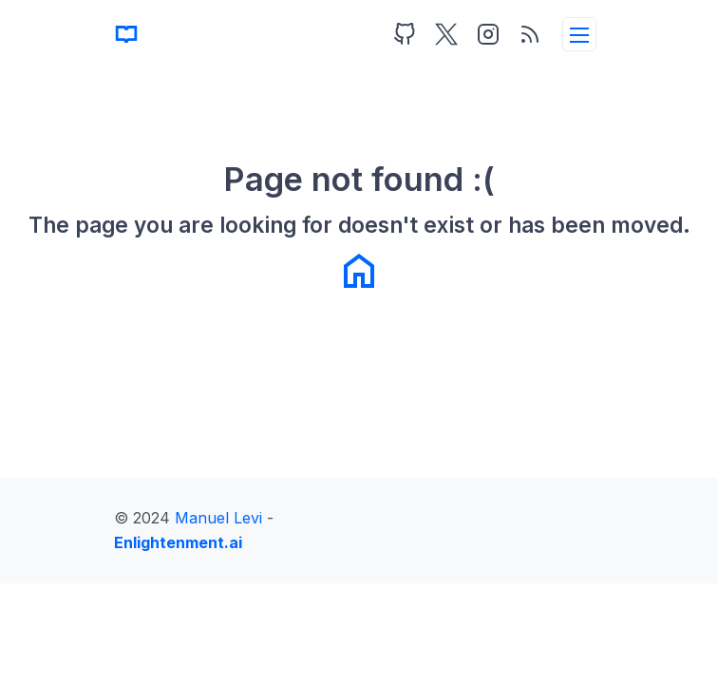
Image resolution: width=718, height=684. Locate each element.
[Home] (126, 34)
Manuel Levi (218, 517)
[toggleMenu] (579, 34)
